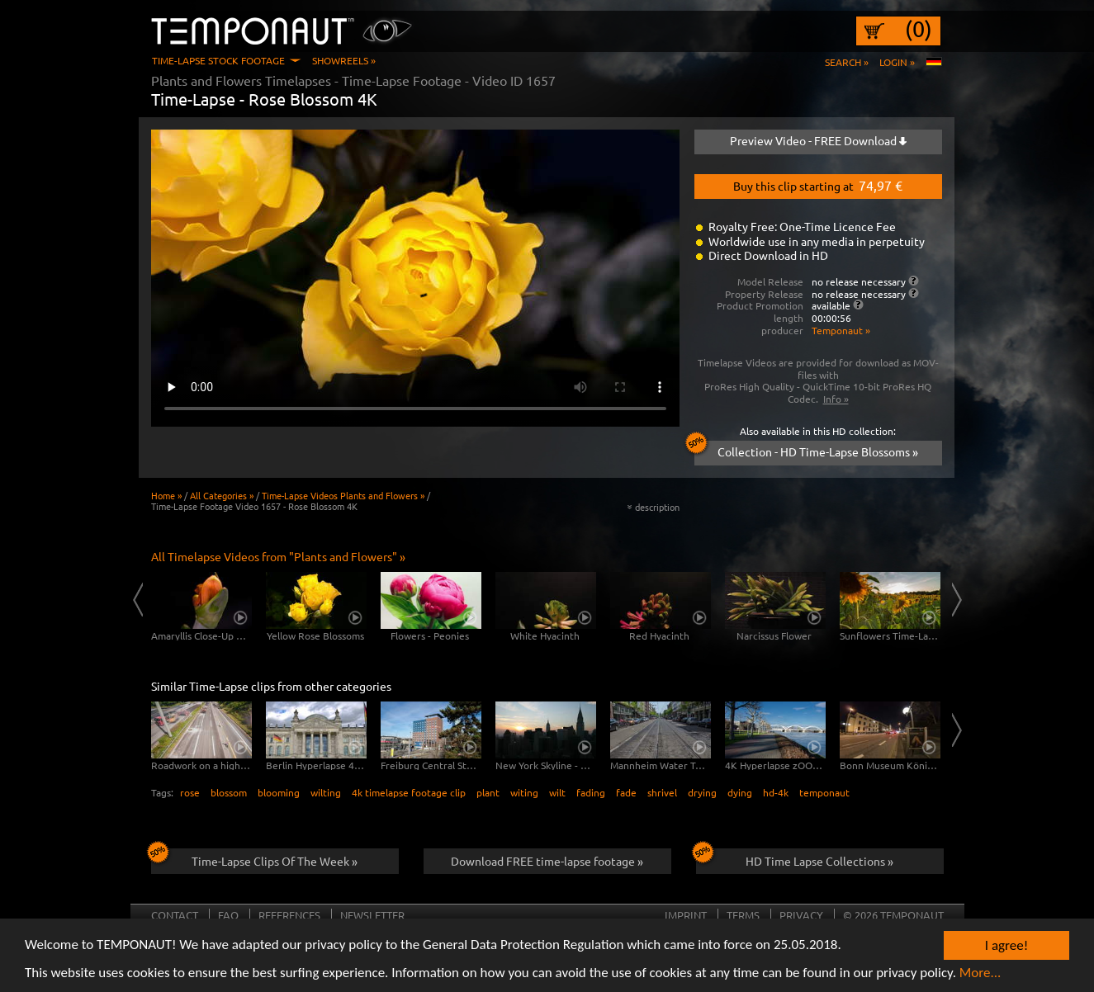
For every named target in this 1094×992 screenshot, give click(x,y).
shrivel (662, 792)
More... (980, 974)
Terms (743, 915)
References (289, 915)
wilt (557, 792)
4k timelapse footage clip (409, 792)
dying (739, 792)
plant (488, 792)
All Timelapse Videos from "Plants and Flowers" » (278, 556)
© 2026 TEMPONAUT (893, 915)
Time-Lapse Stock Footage (218, 60)
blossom (229, 792)
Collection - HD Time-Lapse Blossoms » (806, 450)
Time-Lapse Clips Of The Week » (254, 858)
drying (702, 792)
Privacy (801, 915)
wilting (325, 792)
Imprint (686, 915)
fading (590, 792)
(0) (918, 29)
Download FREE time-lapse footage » (547, 860)
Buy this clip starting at (817, 185)
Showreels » (344, 60)
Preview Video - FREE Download (818, 140)
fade (626, 792)
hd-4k (776, 792)
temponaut (824, 792)
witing (524, 792)
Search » (847, 61)
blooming (279, 792)
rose (190, 792)
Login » (897, 61)
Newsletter (372, 915)
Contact (174, 915)
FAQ (228, 915)
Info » (836, 398)
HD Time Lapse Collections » (795, 858)
